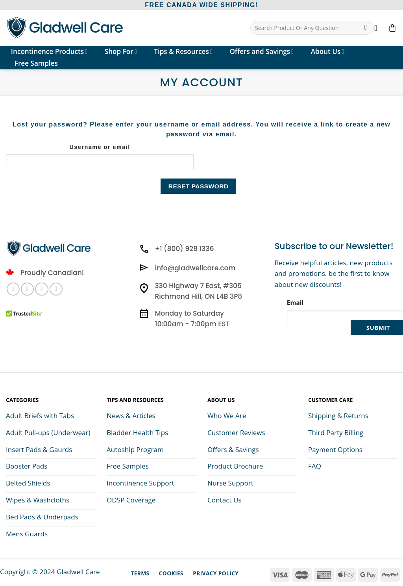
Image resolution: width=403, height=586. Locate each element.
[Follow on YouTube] (56, 289)
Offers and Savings (261, 51)
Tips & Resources (183, 51)
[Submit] (366, 28)
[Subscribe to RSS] (41, 289)
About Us (327, 51)
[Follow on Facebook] (13, 289)
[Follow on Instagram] (27, 289)
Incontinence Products (49, 51)
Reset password (198, 186)
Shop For (121, 51)
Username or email (99, 147)
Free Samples (36, 63)
